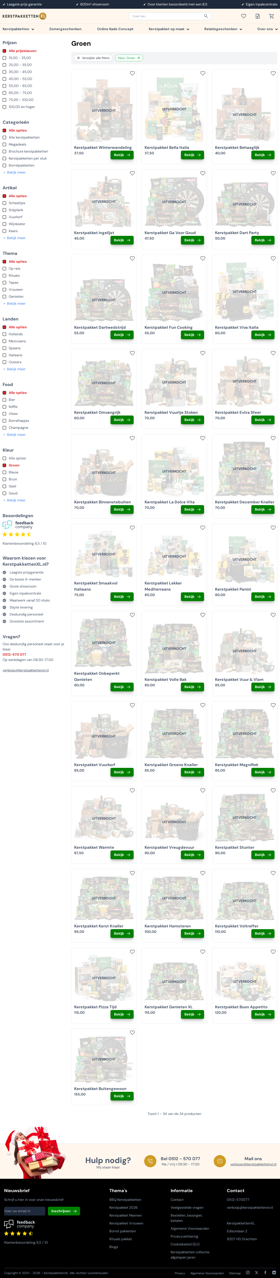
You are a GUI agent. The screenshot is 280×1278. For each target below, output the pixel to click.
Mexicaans (17, 341)
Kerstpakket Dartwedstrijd (100, 327)
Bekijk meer (14, 172)
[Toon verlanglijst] (245, 16)
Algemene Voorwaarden (190, 1228)
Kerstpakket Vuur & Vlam (239, 679)
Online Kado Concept (115, 29)
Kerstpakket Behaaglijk (237, 147)
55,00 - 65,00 (20, 85)
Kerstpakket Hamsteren (168, 926)
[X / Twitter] (256, 1272)
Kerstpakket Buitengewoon (100, 1088)
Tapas (13, 282)
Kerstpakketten (18, 29)
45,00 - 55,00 (20, 79)
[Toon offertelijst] (259, 16)
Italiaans (15, 355)
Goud (13, 493)
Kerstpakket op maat (169, 29)
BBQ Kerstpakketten (125, 1199)
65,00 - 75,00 (20, 92)
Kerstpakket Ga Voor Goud (170, 232)
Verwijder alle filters (93, 58)
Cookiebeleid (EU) (185, 1244)
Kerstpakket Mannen (125, 1215)
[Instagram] (248, 1272)
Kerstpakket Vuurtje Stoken (171, 412)
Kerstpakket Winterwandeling (103, 147)
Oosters (15, 362)
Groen (14, 465)
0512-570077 (238, 1199)
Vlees (13, 413)
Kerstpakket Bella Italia (167, 147)
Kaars (13, 231)
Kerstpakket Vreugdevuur (169, 847)
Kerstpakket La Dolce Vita (170, 502)
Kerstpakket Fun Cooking (169, 327)
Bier (12, 399)
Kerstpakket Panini (233, 589)
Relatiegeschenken (223, 29)
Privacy (180, 1273)
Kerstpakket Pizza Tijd (95, 1007)
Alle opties (18, 130)
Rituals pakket (120, 1239)
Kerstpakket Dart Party (237, 232)
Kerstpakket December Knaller (244, 502)
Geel (12, 486)
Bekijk (119, 155)
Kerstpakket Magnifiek (236, 764)
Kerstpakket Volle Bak (166, 679)
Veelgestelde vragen (187, 1207)
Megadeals (17, 144)
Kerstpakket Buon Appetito (241, 1007)
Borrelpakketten (21, 165)
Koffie (13, 406)
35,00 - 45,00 (20, 72)
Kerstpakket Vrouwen (126, 1223)
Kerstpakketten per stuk (28, 158)
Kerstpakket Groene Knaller (171, 764)
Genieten (16, 296)
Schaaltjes (17, 203)
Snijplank (16, 210)
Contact (177, 1199)
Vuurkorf (15, 217)
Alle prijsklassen (23, 51)
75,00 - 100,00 (21, 99)
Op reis (14, 268)
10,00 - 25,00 (20, 58)
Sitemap (235, 1273)
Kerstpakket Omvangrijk (97, 412)
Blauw (13, 472)
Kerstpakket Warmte (94, 847)
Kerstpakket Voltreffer (236, 926)
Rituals (14, 275)
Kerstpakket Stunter (234, 847)
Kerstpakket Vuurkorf (94, 764)
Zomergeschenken (65, 29)
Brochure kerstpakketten (28, 151)
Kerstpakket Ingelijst (94, 232)
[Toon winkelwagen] (273, 16)
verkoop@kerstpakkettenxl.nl (26, 670)
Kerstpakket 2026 (123, 1207)
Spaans (15, 348)
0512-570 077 (14, 654)
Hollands (16, 334)
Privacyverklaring (184, 1236)
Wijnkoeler (17, 224)
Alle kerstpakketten (24, 137)
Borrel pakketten (122, 1231)
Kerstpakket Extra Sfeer (238, 412)
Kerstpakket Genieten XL (169, 1007)
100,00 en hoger (22, 106)
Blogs (113, 1247)
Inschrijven (60, 1211)
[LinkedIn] (274, 1272)
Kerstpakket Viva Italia (237, 327)
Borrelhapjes (19, 420)
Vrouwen (16, 289)
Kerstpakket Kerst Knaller (98, 926)
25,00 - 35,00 (20, 65)
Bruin (13, 479)
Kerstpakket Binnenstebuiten (102, 502)
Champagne (18, 427)
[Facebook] (265, 1272)
